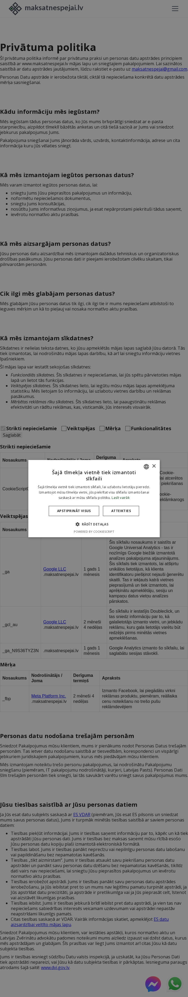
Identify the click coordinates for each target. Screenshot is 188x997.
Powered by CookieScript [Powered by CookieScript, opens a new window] (94, 531)
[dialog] (94, 498)
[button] (94, 524)
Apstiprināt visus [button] (74, 511)
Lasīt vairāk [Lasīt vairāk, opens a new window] (121, 497)
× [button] (154, 466)
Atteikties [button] (121, 511)
